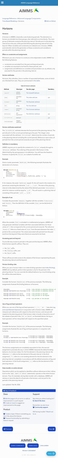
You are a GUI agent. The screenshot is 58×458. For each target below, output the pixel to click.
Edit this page (9, 398)
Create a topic (10, 414)
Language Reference (9, 18)
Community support (41, 407)
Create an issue (10, 403)
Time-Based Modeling (9, 21)
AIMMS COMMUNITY (17, 445)
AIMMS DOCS (33, 445)
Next (51, 429)
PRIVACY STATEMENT (29, 450)
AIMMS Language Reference (30, 3)
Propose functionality (12, 418)
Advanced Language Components (28, 18)
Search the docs (39, 400)
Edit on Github (51, 21)
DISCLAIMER (44, 445)
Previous (7, 429)
